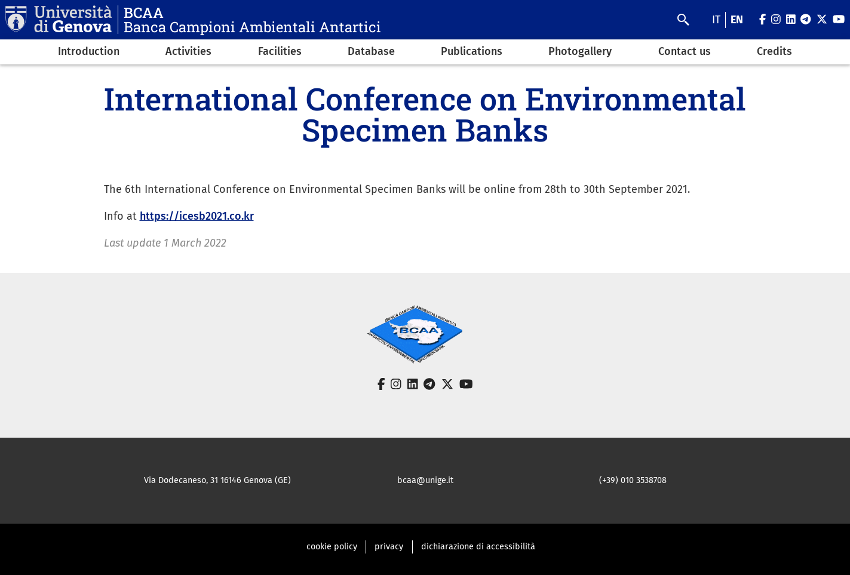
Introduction (88, 51)
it (716, 19)
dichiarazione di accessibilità (478, 547)
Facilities (280, 51)
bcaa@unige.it (425, 480)
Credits (774, 51)
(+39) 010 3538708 (633, 480)
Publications (471, 51)
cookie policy (331, 547)
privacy (389, 547)
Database (371, 51)
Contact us (684, 51)
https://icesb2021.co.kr (197, 216)
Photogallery (580, 51)
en (737, 19)
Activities (188, 51)
